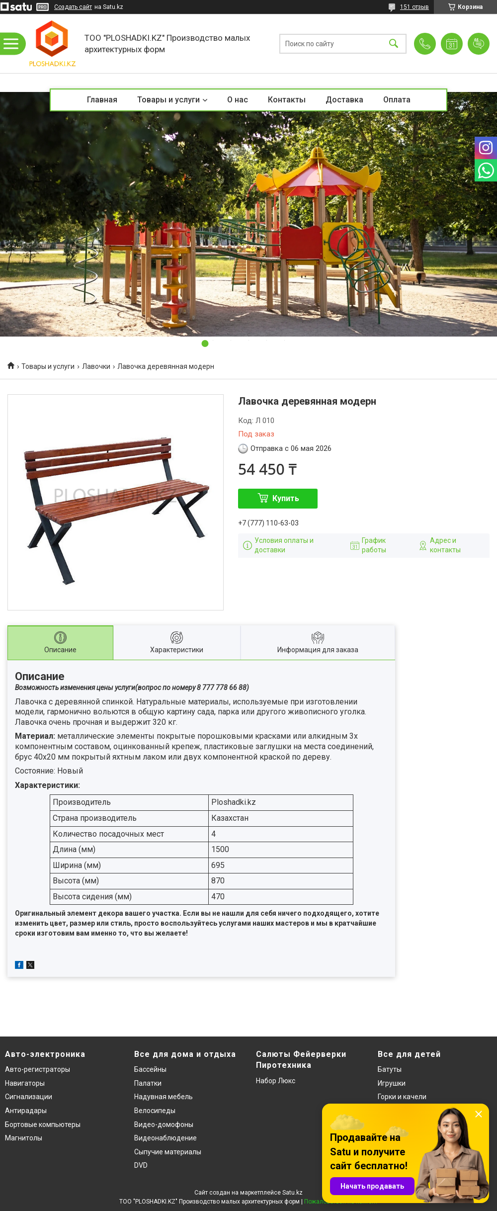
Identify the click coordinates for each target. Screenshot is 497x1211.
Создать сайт (73, 6)
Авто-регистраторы (37, 1069)
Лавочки (96, 366)
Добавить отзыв (479, 44)
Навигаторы (25, 1083)
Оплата (397, 99)
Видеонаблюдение (165, 1138)
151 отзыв (414, 6)
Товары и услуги (168, 99)
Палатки (148, 1083)
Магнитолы (23, 1138)
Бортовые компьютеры (43, 1124)
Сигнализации (28, 1097)
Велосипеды (154, 1111)
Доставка (344, 99)
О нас (237, 99)
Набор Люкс (275, 1081)
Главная (102, 99)
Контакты (287, 99)
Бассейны (150, 1069)
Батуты (390, 1069)
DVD (141, 1165)
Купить (285, 498)
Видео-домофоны (163, 1124)
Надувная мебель (163, 1097)
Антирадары (26, 1111)
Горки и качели (402, 1097)
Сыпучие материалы (167, 1152)
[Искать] (394, 43)
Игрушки (392, 1083)
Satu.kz (292, 1192)
